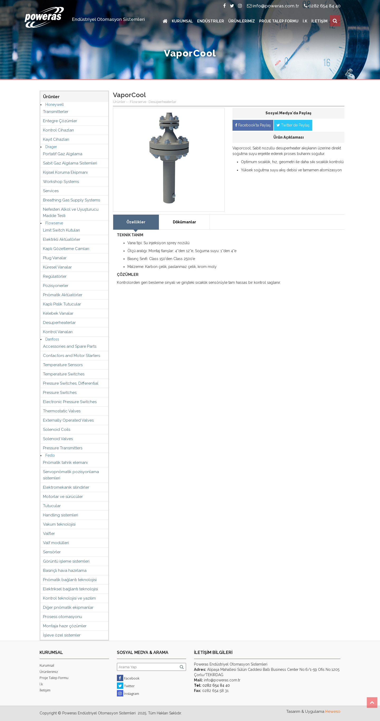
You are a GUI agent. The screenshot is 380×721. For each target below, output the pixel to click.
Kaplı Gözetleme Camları (66, 248)
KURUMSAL (182, 21)
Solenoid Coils (56, 429)
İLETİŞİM (319, 21)
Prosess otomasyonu (62, 616)
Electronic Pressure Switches (70, 401)
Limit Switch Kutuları (61, 230)
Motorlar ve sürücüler (63, 496)
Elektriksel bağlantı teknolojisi (70, 589)
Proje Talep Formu (54, 677)
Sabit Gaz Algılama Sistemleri (70, 163)
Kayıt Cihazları (56, 139)
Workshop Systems (61, 181)
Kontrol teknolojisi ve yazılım (69, 598)
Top (372, 702)
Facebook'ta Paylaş (253, 125)
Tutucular (52, 505)
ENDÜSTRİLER (210, 21)
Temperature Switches (63, 374)
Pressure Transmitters (62, 448)
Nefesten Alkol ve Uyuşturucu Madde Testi (70, 212)
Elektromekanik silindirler (66, 487)
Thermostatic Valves (61, 411)
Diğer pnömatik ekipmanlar (68, 607)
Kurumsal (47, 665)
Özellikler (135, 222)
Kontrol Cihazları (58, 130)
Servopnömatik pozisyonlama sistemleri (71, 474)
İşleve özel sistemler (61, 635)
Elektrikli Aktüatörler (61, 239)
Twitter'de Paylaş (293, 125)
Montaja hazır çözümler (65, 626)
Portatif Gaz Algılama (62, 154)
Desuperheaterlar (59, 322)
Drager (51, 147)
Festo (50, 455)
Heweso (332, 711)
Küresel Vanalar (57, 267)
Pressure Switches (60, 392)
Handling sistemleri (60, 515)
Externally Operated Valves (68, 420)
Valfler (49, 533)
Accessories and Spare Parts (69, 346)
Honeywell (54, 104)
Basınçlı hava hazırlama (65, 570)
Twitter (126, 685)
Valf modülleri (56, 542)
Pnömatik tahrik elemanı (65, 462)
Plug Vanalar (54, 258)
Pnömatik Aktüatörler (62, 295)
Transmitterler (55, 111)
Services (51, 191)
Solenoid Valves (58, 438)
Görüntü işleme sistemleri (66, 561)
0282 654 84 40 (322, 5)
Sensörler (52, 552)
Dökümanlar (184, 222)
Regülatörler (54, 276)
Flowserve (54, 223)
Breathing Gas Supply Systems (71, 200)
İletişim (45, 690)
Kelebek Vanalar (58, 313)
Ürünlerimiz (49, 671)
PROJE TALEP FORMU (278, 21)
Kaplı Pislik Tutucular (62, 304)
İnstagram (128, 693)
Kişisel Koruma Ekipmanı (65, 172)
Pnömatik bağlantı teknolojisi (70, 579)
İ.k (41, 684)
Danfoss (52, 339)
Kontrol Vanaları (58, 331)
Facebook (128, 678)
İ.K (305, 21)
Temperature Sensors (63, 364)
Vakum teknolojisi (59, 524)
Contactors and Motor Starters (71, 355)
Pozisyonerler (55, 285)
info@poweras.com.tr (273, 5)
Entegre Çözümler (60, 121)
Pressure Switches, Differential (70, 383)
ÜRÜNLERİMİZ (241, 21)
